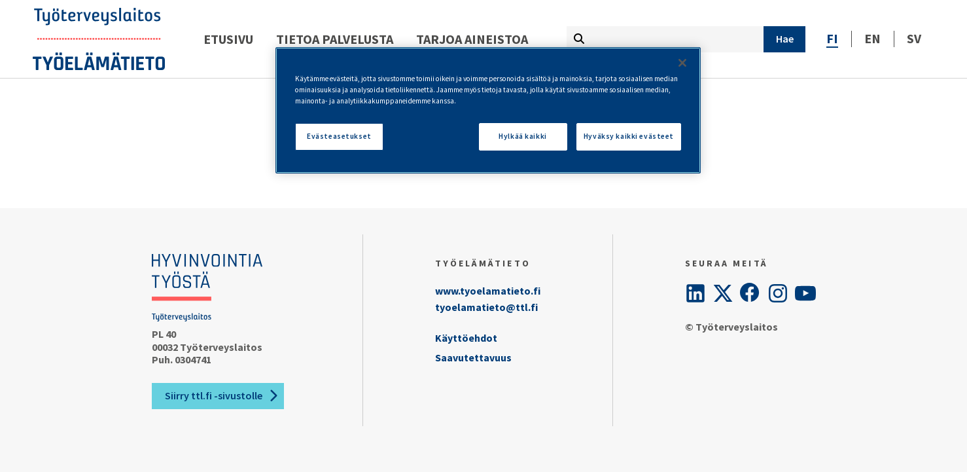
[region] (488, 110)
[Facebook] (750, 293)
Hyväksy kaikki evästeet (629, 136)
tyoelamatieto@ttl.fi (486, 307)
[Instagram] (777, 293)
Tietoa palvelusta (334, 39)
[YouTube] (805, 293)
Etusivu (228, 39)
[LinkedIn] (695, 293)
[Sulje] (682, 62)
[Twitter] (722, 293)
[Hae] (784, 39)
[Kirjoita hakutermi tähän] (665, 39)
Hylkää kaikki (522, 136)
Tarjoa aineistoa (472, 39)
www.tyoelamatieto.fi (487, 290)
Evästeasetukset (339, 136)
